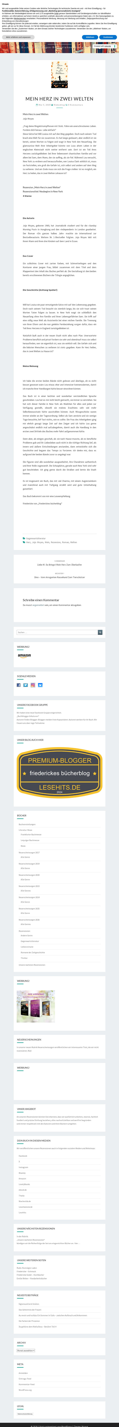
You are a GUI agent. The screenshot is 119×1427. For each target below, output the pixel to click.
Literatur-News (25, 830)
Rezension (56, 542)
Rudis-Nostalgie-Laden (27, 1268)
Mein (47, 542)
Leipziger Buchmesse (30, 840)
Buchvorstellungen (27, 824)
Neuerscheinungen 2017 (29, 852)
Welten (73, 542)
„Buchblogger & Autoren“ (28, 716)
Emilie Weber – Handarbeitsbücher (32, 1278)
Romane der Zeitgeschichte (33, 952)
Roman (65, 542)
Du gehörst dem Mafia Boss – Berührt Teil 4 (37, 1326)
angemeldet (38, 605)
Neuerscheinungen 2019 (29, 863)
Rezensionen (24, 931)
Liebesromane (27, 946)
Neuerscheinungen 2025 (29, 908)
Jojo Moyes (37, 542)
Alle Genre (25, 857)
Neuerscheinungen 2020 (29, 875)
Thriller (24, 958)
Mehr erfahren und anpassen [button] (18, 37)
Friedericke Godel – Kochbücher (30, 1275)
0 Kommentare (75, 105)
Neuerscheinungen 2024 (29, 897)
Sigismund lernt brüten (29, 1304)
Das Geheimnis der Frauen (30, 1309)
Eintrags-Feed (25, 1378)
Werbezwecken (20, 18)
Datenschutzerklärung (25, 1414)
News (23, 846)
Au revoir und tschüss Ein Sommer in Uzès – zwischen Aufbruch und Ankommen (53, 1315)
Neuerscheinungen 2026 (29, 919)
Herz (28, 542)
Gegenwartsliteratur (36, 538)
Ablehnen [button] (90, 37)
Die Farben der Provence (29, 1321)
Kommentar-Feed (26, 1384)
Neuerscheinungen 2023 (29, 886)
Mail (30, 1050)
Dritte (56, 13)
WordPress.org (25, 1390)
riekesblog (59, 105)
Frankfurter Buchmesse (31, 834)
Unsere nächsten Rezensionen (32, 965)
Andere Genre (27, 935)
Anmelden (23, 1373)
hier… (77, 1243)
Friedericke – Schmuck (26, 1271)
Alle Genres (26, 890)
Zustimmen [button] (108, 37)
